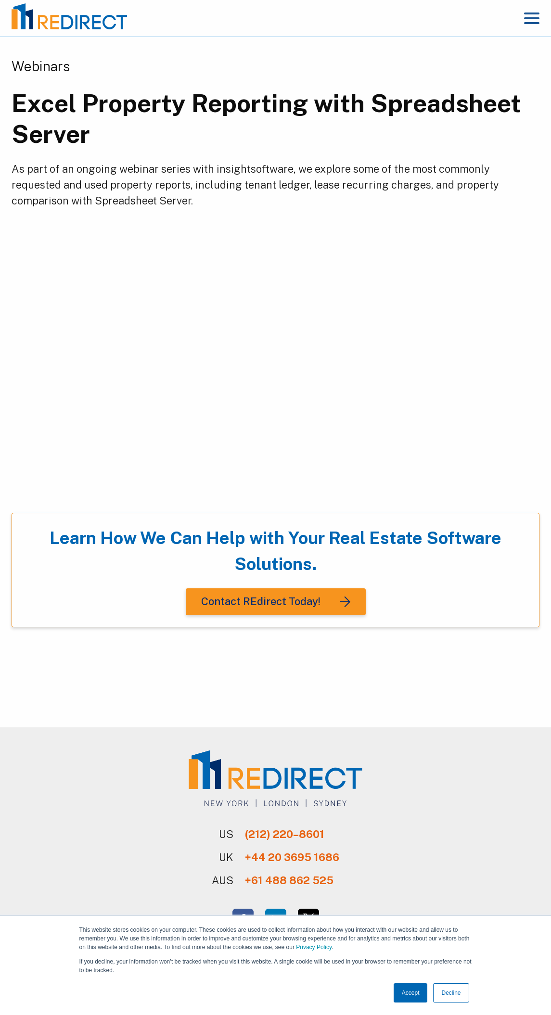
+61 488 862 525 (289, 880)
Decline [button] (451, 993)
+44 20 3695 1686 (292, 857)
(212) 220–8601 (284, 834)
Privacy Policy (314, 947)
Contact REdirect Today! (260, 601)
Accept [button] (411, 993)
